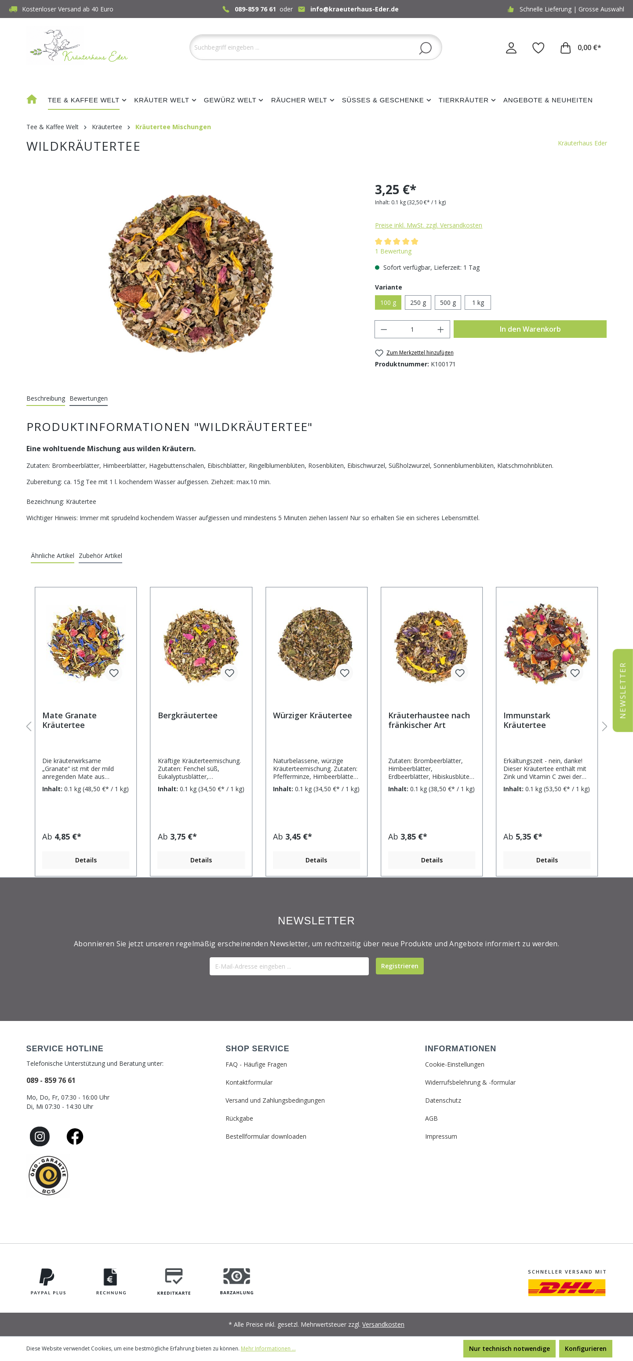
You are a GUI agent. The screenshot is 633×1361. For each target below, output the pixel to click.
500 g (448, 302)
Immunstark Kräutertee (526, 720)
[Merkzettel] (538, 47)
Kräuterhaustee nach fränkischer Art (429, 720)
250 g (418, 302)
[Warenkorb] (581, 47)
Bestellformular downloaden (266, 1136)
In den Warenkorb (530, 329)
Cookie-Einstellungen (454, 1064)
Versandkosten (383, 1324)
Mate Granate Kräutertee (69, 720)
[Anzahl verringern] (384, 329)
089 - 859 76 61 (51, 1080)
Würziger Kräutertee (312, 715)
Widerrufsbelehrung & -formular (470, 1082)
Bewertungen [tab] (88, 398)
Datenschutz (443, 1100)
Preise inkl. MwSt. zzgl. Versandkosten (428, 225)
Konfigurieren (586, 1348)
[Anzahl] (412, 329)
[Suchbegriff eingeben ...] (315, 47)
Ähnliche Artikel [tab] (52, 555)
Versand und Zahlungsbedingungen (275, 1100)
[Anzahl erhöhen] (441, 329)
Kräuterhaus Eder (582, 143)
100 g (388, 302)
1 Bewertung (393, 251)
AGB (431, 1118)
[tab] (45, 398)
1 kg (478, 302)
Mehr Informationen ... (268, 1348)
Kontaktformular (249, 1082)
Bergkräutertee (188, 715)
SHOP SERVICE (257, 1048)
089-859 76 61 (255, 9)
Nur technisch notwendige (509, 1348)
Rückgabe (239, 1118)
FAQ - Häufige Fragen (256, 1064)
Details (86, 860)
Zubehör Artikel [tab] (100, 555)
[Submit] (400, 966)
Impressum (441, 1136)
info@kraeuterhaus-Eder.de (354, 9)
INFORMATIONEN (460, 1048)
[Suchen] (425, 48)
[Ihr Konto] (511, 47)
